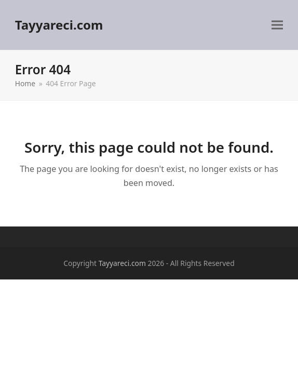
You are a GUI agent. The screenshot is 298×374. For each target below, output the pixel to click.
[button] (277, 25)
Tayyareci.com (59, 24)
